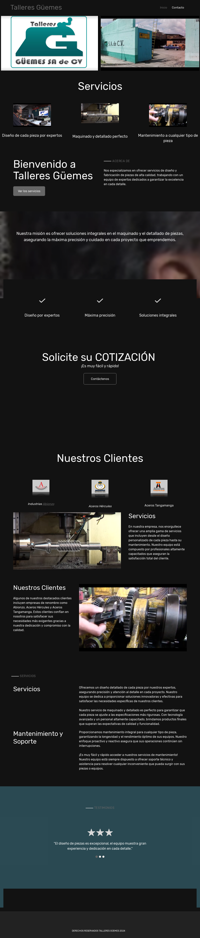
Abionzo (48, 504)
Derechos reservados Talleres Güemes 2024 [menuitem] (98, 930)
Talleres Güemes (36, 7)
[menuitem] (163, 7)
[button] (50, 43)
